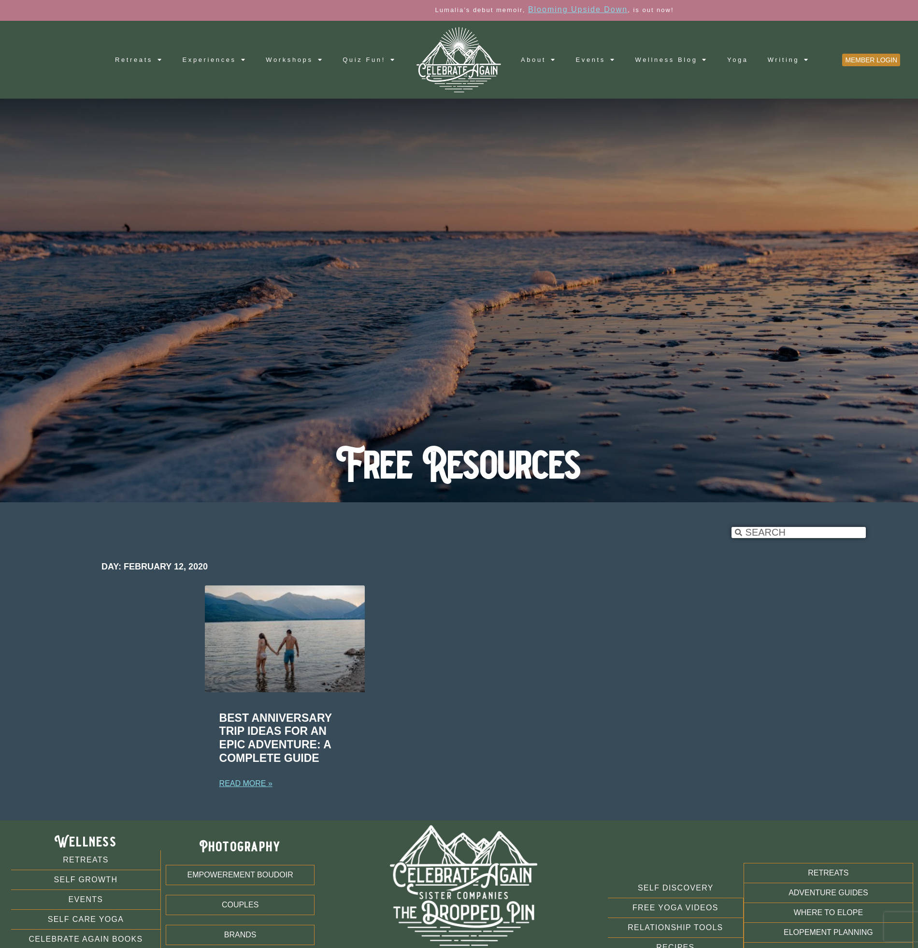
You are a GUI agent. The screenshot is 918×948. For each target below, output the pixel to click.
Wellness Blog (671, 60)
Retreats (139, 60)
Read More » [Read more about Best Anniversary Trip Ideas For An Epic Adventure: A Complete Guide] (246, 783)
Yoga (737, 59)
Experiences (215, 60)
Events (596, 60)
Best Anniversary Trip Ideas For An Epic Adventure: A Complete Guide (275, 738)
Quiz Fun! (369, 60)
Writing (789, 60)
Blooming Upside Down (620, 9)
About (539, 60)
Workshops (294, 60)
